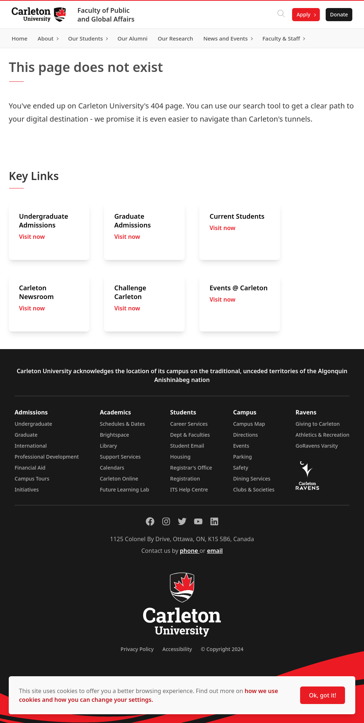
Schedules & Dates (122, 423)
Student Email (187, 445)
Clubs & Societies (253, 489)
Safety (240, 467)
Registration (185, 478)
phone (190, 551)
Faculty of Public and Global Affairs (106, 14)
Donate (339, 14)
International (31, 445)
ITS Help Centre (189, 489)
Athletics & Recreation (322, 434)
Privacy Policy (136, 649)
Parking (242, 456)
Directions (245, 434)
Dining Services (251, 478)
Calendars (112, 467)
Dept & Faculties (190, 434)
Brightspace (114, 434)
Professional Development (47, 456)
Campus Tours (32, 478)
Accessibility (177, 649)
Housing (180, 456)
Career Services (189, 423)
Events (241, 445)
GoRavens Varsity (317, 445)
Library (108, 445)
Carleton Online (119, 478)
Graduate (26, 434)
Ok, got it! (322, 695)
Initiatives (27, 489)
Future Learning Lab (124, 489)
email (215, 551)
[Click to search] (281, 14)
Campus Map (249, 423)
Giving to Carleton (318, 423)
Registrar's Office (191, 467)
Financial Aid (30, 467)
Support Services (120, 456)
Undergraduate (33, 423)
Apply (303, 14)
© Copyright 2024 (222, 649)
